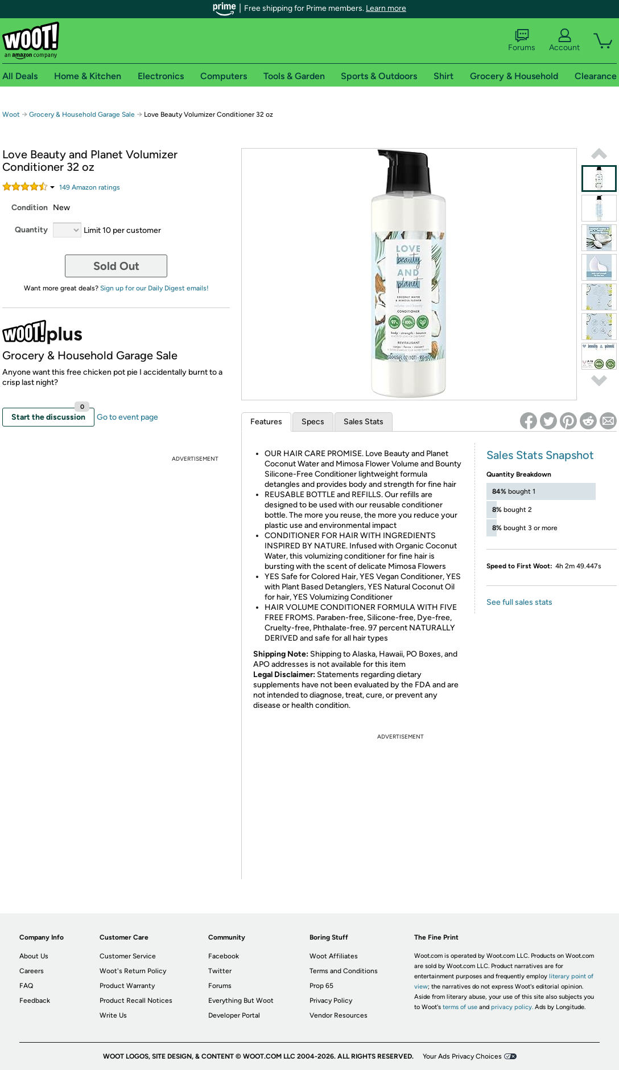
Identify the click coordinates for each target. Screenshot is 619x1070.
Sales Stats (363, 422)
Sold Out (116, 266)
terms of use (460, 1007)
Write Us (113, 1015)
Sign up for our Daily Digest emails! (154, 288)
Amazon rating (89, 187)
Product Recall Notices (136, 1001)
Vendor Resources (339, 1015)
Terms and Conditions (344, 971)
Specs (313, 422)
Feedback (34, 1001)
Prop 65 (321, 986)
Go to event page (127, 417)
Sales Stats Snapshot (540, 455)
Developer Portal (234, 1015)
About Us (33, 956)
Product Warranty (127, 986)
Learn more (386, 8)
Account (564, 40)
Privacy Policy (331, 1001)
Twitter (220, 971)
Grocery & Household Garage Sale (82, 114)
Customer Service (128, 956)
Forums (521, 40)
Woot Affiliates (334, 956)
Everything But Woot (241, 1001)
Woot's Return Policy (133, 971)
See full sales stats (519, 602)
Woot (11, 114)
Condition (29, 207)
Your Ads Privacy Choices (462, 1056)
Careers (31, 971)
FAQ (26, 986)
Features (266, 422)
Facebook (223, 956)
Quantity (31, 230)
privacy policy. (512, 1007)
